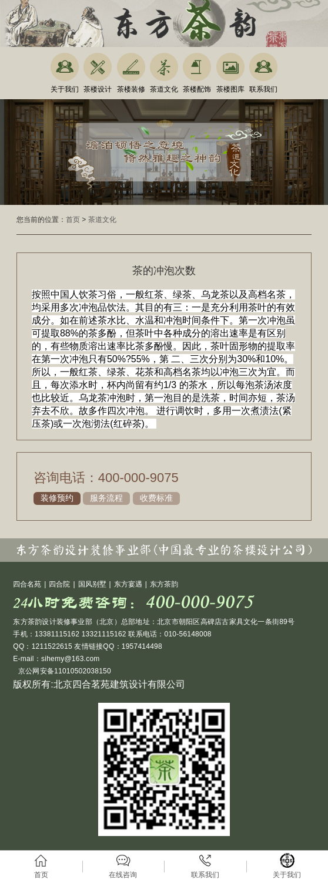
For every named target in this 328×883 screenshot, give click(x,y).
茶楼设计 (97, 89)
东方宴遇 (128, 584)
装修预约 (57, 498)
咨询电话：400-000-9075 (106, 477)
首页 (73, 219)
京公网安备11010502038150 (63, 671)
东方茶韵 (164, 584)
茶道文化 (164, 89)
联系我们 (263, 89)
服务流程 (106, 498)
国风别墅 (92, 584)
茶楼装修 (131, 89)
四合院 (59, 584)
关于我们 (65, 89)
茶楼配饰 (197, 89)
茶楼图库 (230, 89)
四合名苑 (27, 584)
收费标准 (156, 498)
